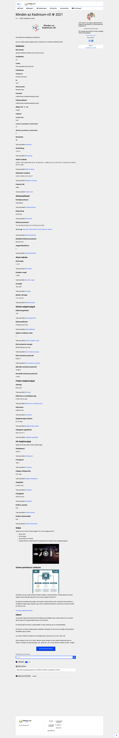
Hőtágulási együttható (31, 437)
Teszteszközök (64, 8)
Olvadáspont (29, 456)
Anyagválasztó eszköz (91, 47)
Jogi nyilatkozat (51, 730)
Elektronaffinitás (30, 329)
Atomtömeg (28, 156)
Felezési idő (29, 192)
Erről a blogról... (77, 8)
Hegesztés (58, 727)
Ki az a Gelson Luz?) (91, 35)
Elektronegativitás (30, 318)
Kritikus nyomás (30, 512)
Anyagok (30, 8)
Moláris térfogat (30, 302)
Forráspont (28, 467)
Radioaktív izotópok (31, 180)
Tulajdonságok (41, 8)
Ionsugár (27, 291)
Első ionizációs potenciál (32, 363)
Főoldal (20, 8)
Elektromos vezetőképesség (33, 403)
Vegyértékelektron (30, 253)
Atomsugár (28, 268)
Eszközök (53, 8)
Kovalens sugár (29, 280)
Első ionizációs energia (32, 352)
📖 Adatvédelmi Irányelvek (58, 722)
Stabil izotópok (29, 169)
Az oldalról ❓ (58, 725)
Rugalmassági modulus (32, 426)
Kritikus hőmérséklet (31, 524)
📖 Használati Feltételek (51, 725)
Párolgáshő (28, 501)
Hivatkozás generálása (45, 648)
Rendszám (28, 144)
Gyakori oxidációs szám (32, 340)
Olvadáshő (28, 490)
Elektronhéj (28, 218)
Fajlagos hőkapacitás (31, 478)
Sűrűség (27, 392)
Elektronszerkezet (30, 235)
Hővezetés (28, 415)
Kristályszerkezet (30, 207)
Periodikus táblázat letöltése (24, 610)
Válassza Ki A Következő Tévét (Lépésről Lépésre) (37, 229)
